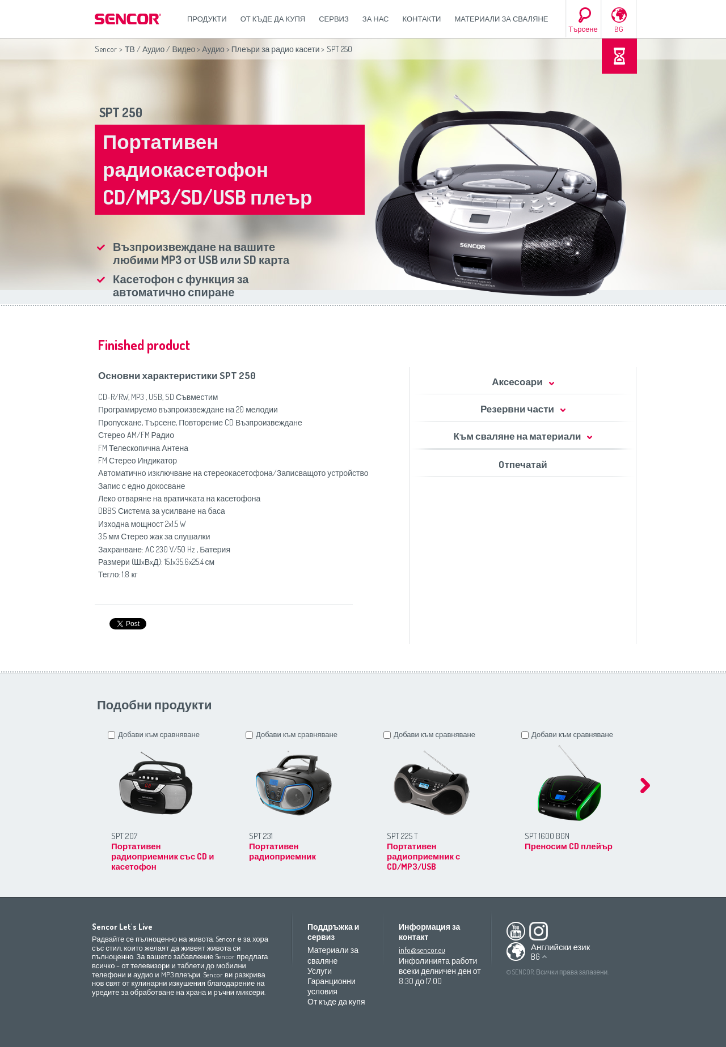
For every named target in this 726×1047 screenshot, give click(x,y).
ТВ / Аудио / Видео (160, 49)
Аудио (213, 49)
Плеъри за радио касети (275, 49)
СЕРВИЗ (334, 18)
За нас (375, 18)
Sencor (106, 49)
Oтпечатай (523, 464)
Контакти (422, 18)
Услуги (319, 971)
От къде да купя (273, 18)
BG (618, 28)
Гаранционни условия (331, 986)
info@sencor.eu (422, 950)
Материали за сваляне (501, 18)
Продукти (207, 18)
